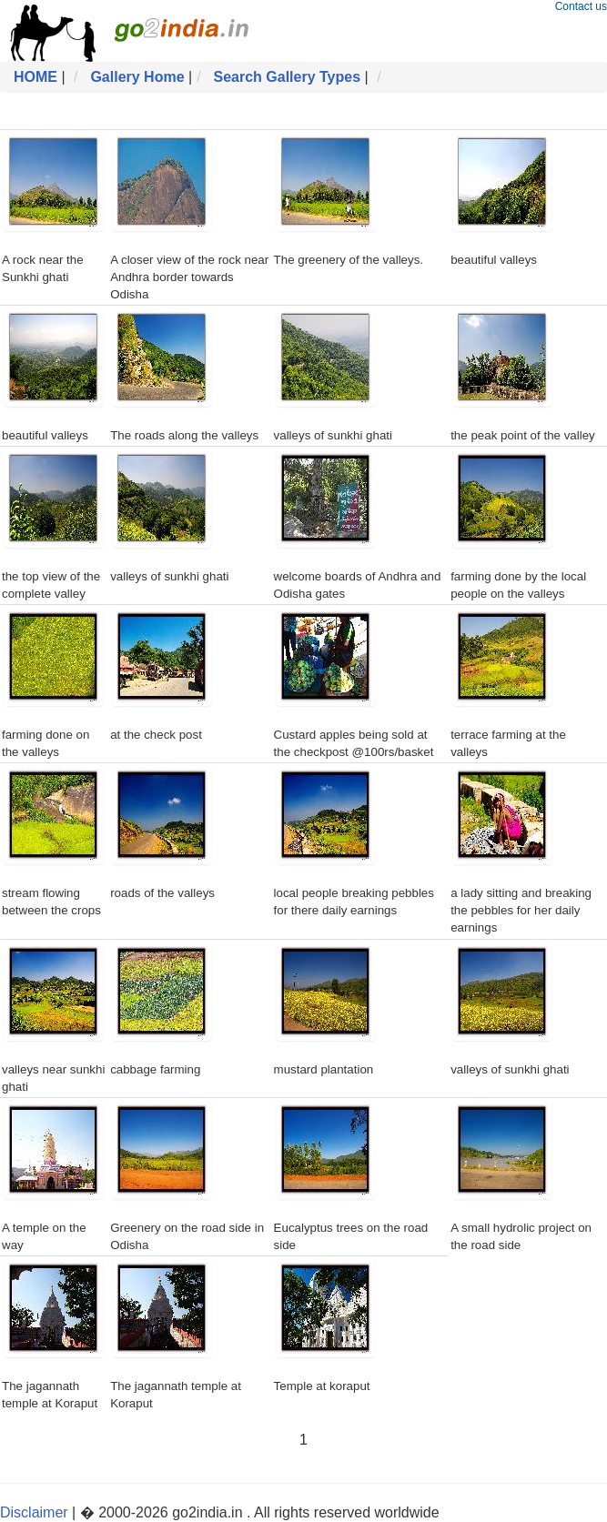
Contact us (581, 6)
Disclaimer (34, 1512)
